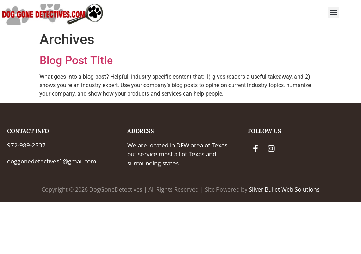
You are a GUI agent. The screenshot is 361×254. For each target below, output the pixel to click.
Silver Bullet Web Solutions (284, 189)
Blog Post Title (76, 60)
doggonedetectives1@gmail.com (51, 161)
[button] (333, 12)
